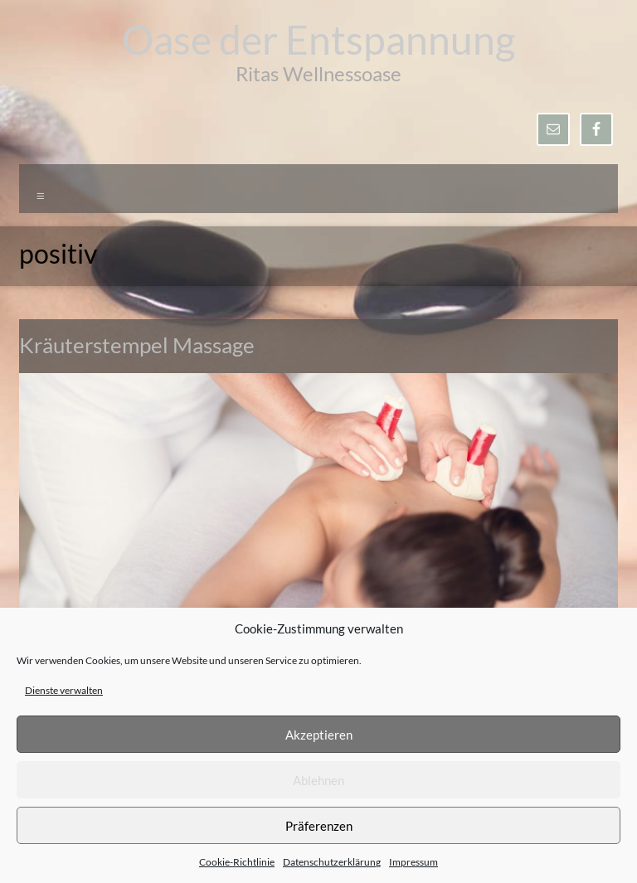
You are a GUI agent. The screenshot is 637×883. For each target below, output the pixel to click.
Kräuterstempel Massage (137, 345)
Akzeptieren (319, 734)
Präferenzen (319, 825)
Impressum (413, 862)
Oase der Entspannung (319, 39)
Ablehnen (318, 780)
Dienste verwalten (64, 690)
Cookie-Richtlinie (237, 862)
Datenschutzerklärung (332, 862)
